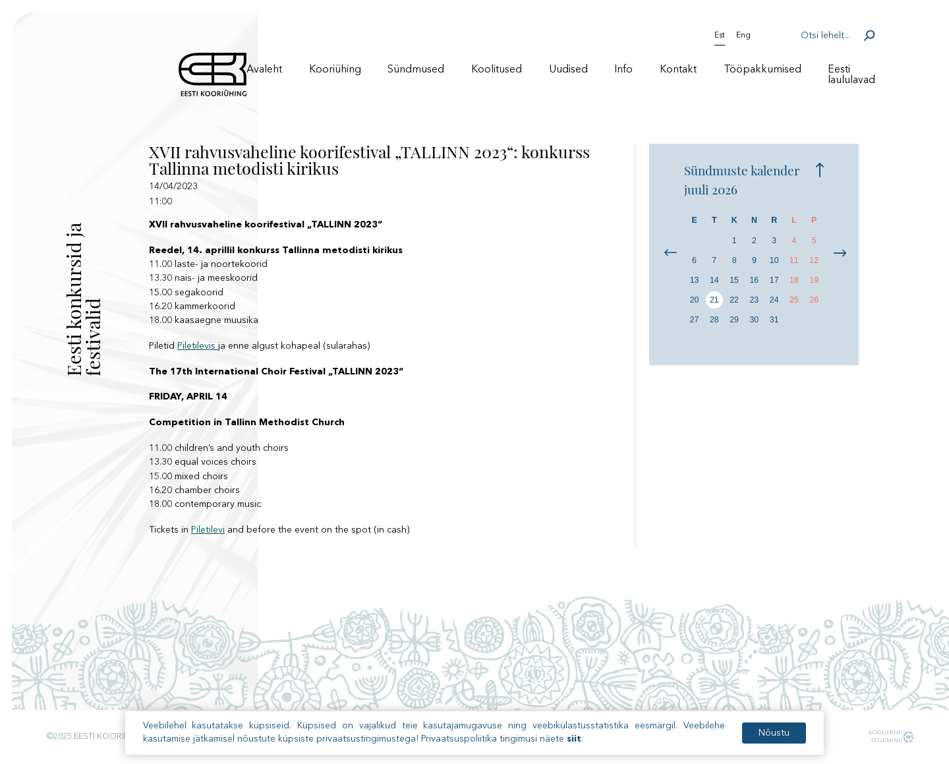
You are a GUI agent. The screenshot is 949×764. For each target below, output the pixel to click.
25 (794, 300)
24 (774, 300)
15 (734, 280)
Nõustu (774, 735)
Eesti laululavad (851, 75)
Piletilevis (197, 346)
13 (694, 280)
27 (694, 319)
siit (574, 741)
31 (774, 319)
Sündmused (416, 70)
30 (754, 319)
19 (814, 280)
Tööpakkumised (762, 70)
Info (623, 70)
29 (734, 319)
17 (774, 280)
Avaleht (264, 70)
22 (734, 300)
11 (794, 260)
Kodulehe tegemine (883, 736)
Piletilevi (208, 530)
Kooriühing (335, 70)
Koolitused (496, 70)
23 (754, 300)
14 (714, 280)
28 (714, 319)
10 (774, 260)
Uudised (568, 70)
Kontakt (678, 70)
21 (714, 300)
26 (814, 300)
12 (814, 260)
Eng (743, 36)
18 (794, 280)
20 (694, 300)
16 (754, 280)
